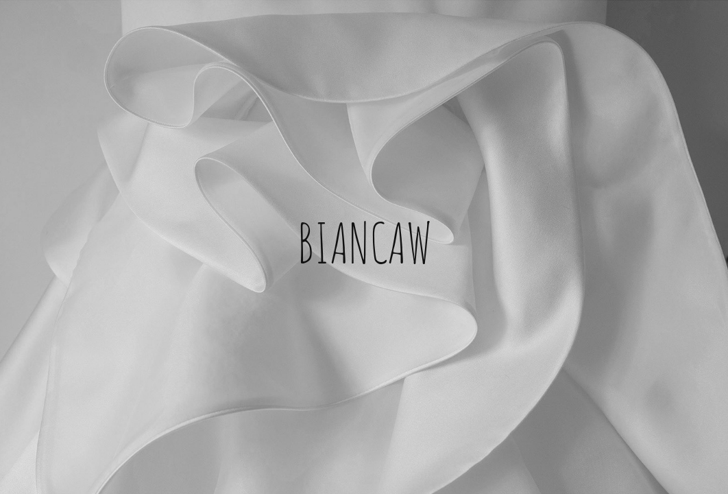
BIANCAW (364, 240)
